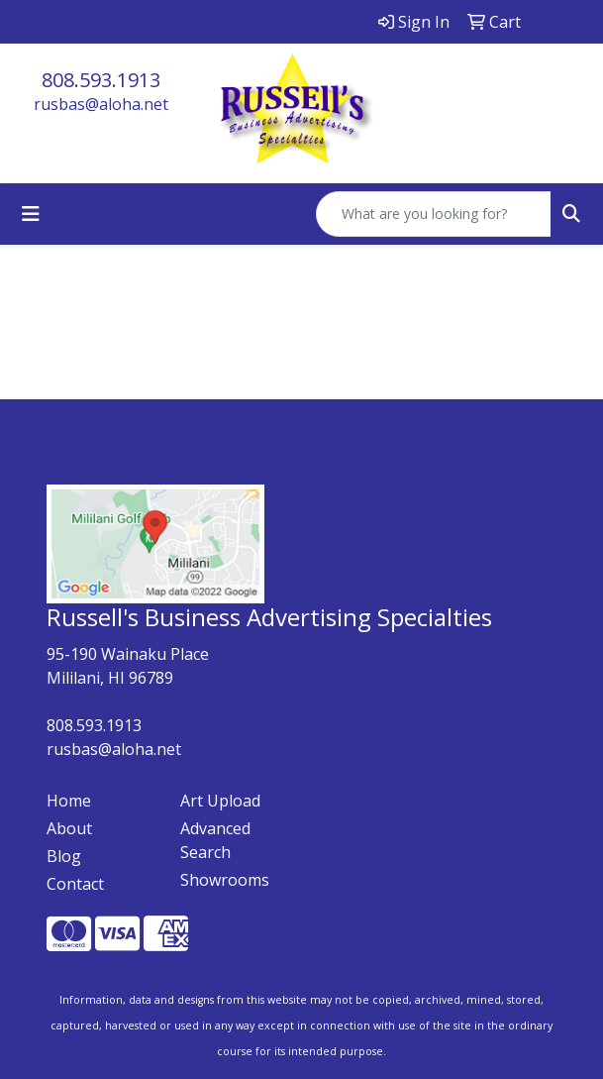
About (69, 828)
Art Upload (220, 800)
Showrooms (224, 880)
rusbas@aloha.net (101, 104)
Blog (64, 856)
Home (69, 800)
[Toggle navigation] (30, 214)
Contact (75, 884)
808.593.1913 (101, 79)
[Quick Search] (434, 214)
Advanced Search (215, 840)
